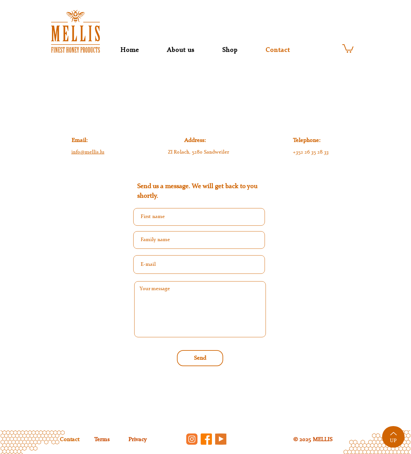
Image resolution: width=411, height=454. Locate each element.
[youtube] (220, 439)
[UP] (393, 437)
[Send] (200, 358)
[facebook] (206, 439)
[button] (348, 48)
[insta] (191, 439)
